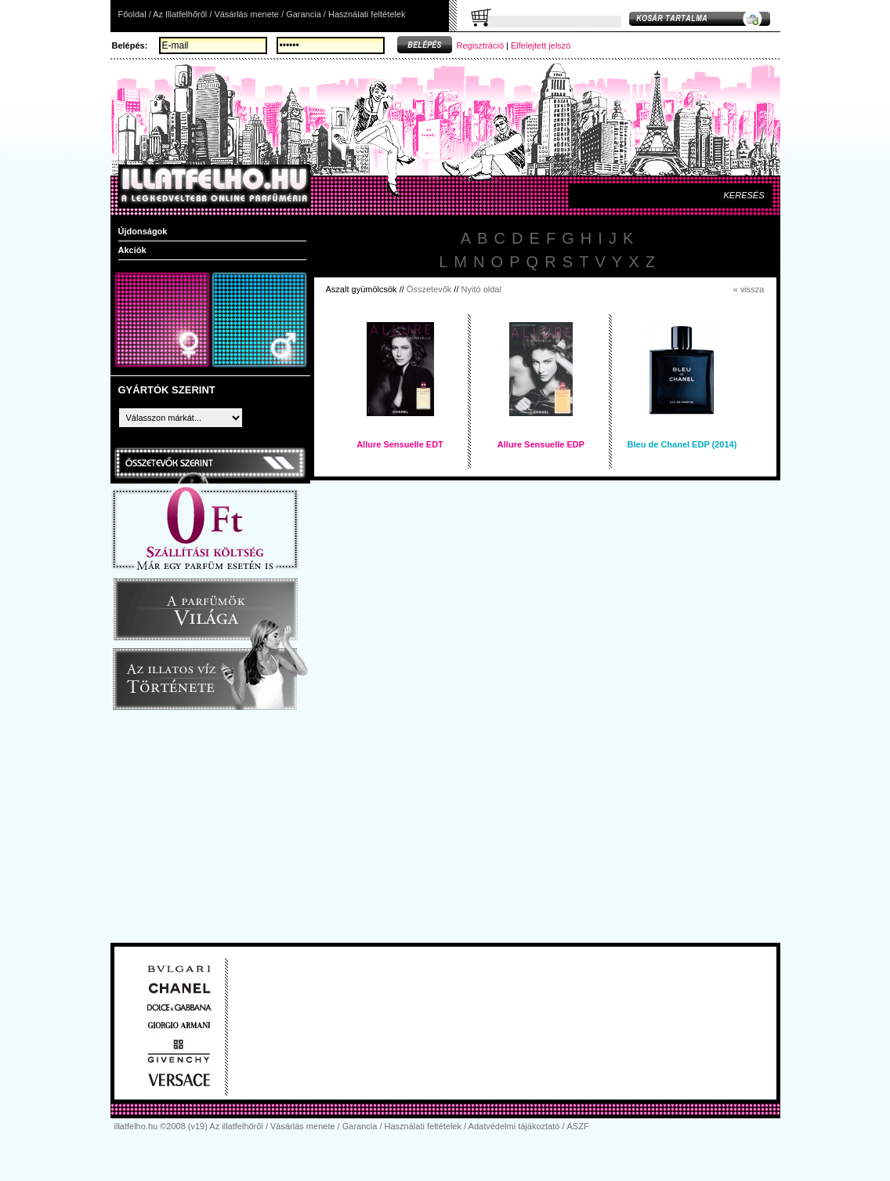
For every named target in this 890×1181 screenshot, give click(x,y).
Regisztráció (481, 45)
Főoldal (132, 14)
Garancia (303, 14)
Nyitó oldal (481, 289)
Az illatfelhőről (235, 1126)
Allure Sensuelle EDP (540, 444)
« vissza (749, 289)
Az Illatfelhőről (180, 14)
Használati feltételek (366, 14)
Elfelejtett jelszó (540, 45)
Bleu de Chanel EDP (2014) (682, 444)
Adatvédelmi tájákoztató (514, 1126)
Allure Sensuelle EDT (399, 444)
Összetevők (429, 289)
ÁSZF (578, 1126)
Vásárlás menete (246, 14)
